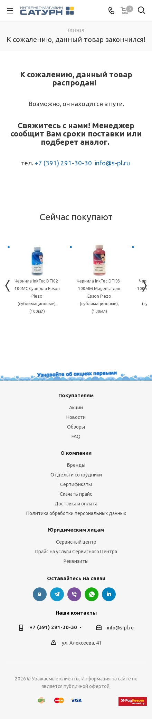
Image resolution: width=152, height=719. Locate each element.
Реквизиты (76, 561)
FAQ (76, 436)
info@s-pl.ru (112, 163)
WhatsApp (91, 594)
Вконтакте (40, 594)
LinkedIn (109, 594)
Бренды (76, 465)
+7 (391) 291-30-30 (63, 163)
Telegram (57, 594)
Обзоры (76, 427)
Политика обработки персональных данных (76, 513)
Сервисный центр (76, 542)
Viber (74, 594)
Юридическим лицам (76, 530)
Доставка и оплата (76, 503)
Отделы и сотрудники (76, 474)
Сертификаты (76, 484)
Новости (76, 417)
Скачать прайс (76, 494)
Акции (76, 407)
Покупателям (76, 395)
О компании (76, 453)
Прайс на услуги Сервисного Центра (76, 551)
